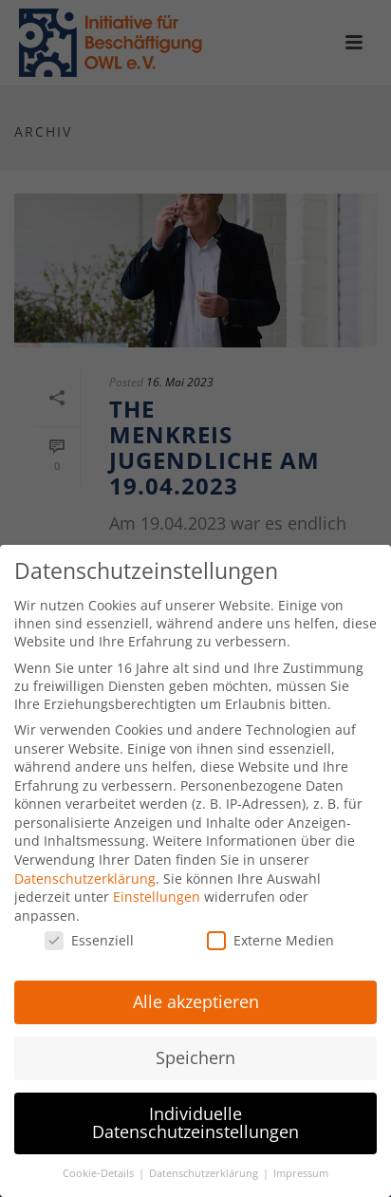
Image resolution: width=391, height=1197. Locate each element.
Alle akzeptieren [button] (196, 991)
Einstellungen (156, 886)
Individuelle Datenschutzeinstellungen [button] (195, 1112)
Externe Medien (270, 930)
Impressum (300, 1162)
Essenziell (89, 930)
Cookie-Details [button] (100, 1162)
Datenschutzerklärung (85, 867)
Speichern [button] (195, 1047)
